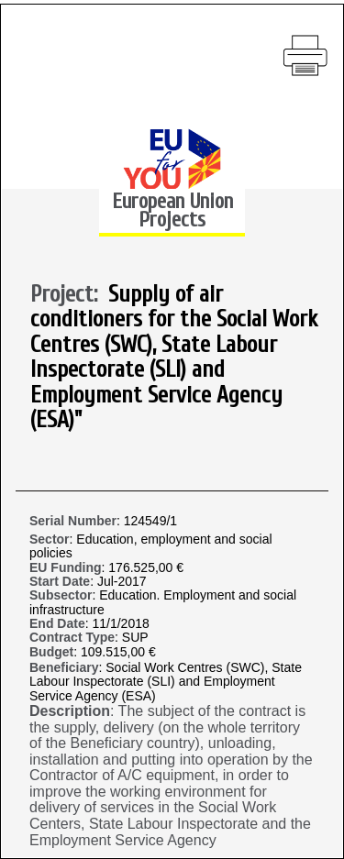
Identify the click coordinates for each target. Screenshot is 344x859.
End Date (57, 624)
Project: (69, 295)
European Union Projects (172, 210)
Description (69, 711)
